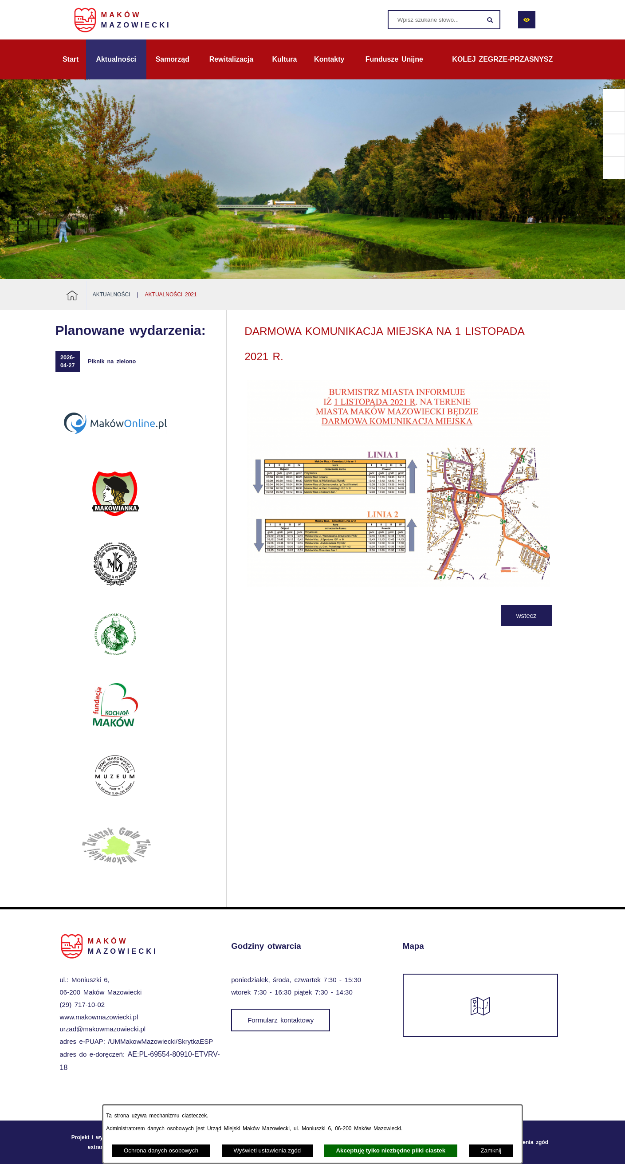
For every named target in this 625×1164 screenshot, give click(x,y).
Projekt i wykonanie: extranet (98, 1142)
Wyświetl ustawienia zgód (267, 1150)
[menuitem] (70, 59)
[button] (398, 584)
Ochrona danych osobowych (161, 1150)
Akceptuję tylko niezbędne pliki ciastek (390, 1150)
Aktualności (111, 294)
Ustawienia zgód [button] (527, 1142)
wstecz (526, 615)
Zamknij (490, 1150)
